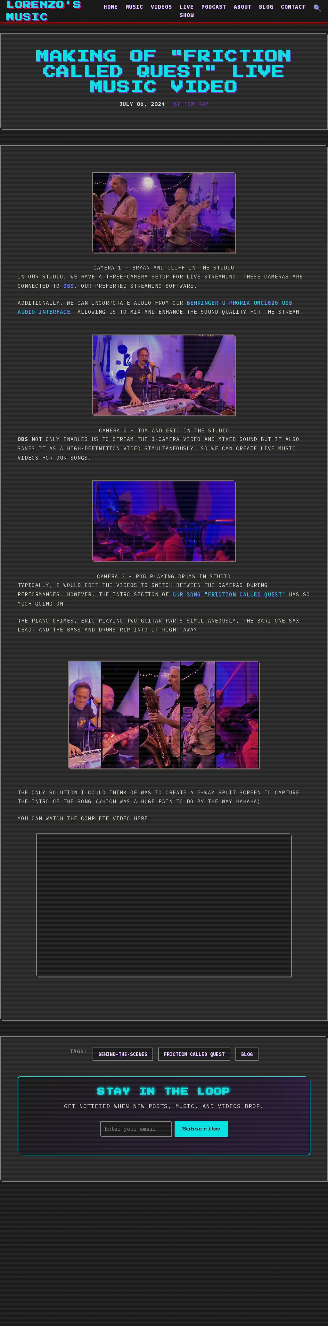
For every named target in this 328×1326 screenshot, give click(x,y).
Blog (266, 7)
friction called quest (194, 1054)
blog (247, 1054)
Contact (293, 7)
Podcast (213, 7)
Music (134, 7)
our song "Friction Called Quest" (229, 594)
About (242, 7)
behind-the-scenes (122, 1054)
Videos (161, 7)
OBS (68, 286)
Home (111, 7)
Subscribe (201, 1129)
